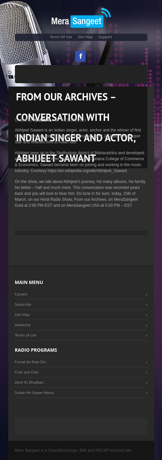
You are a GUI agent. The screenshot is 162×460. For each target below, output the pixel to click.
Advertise (23, 324)
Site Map (85, 36)
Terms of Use (61, 36)
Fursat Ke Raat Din (30, 361)
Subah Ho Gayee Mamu (34, 392)
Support (105, 36)
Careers (21, 294)
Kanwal (43, 120)
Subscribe (23, 304)
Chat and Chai (26, 372)
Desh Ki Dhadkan (29, 382)
